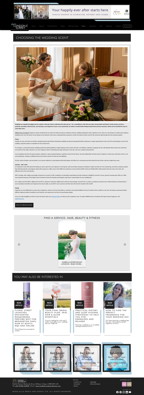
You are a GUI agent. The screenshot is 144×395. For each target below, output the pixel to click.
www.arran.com (19, 199)
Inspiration (92, 26)
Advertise (109, 26)
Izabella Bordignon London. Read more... (72, 263)
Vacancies (77, 384)
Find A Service (52, 26)
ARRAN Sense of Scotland (22, 133)
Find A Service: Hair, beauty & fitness (72, 218)
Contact (118, 26)
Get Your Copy (73, 26)
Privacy (76, 386)
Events (63, 26)
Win (101, 26)
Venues (41, 26)
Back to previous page (24, 205)
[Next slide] (124, 244)
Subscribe (127, 26)
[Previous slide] (19, 244)
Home (34, 26)
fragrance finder (55, 196)
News (84, 26)
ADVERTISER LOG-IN (125, 380)
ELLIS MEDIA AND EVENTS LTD (33, 391)
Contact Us (77, 382)
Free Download (95, 384)
